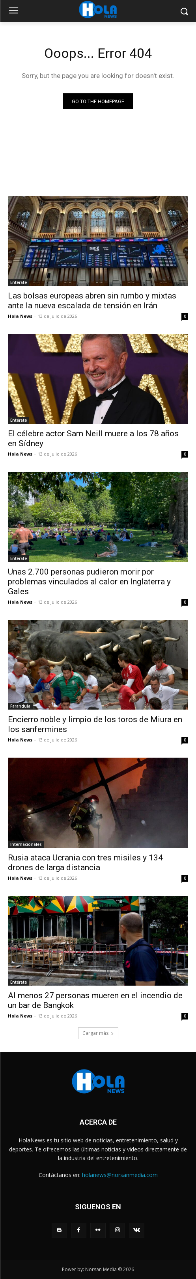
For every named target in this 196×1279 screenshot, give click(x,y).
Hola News (20, 316)
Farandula (20, 706)
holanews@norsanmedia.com (120, 1175)
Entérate (18, 282)
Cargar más (98, 1033)
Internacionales (26, 844)
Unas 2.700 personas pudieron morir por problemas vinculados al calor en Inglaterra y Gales (89, 581)
